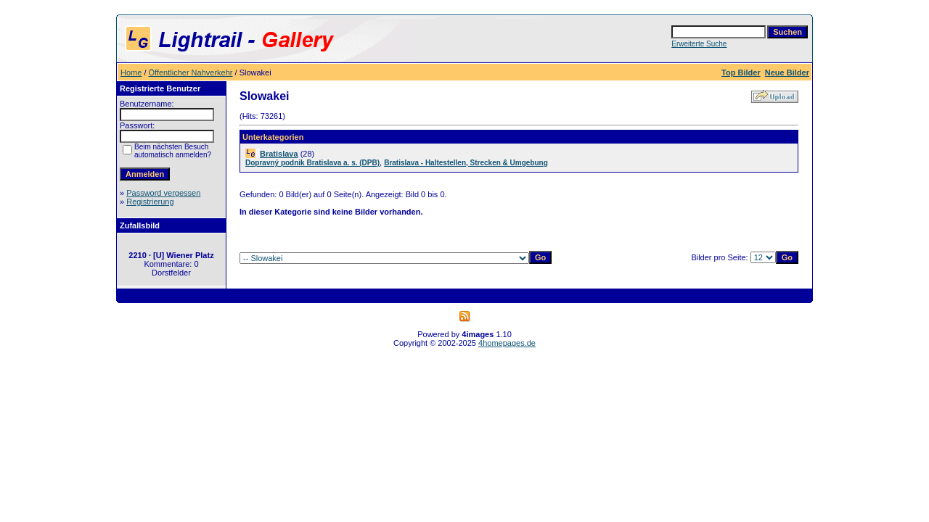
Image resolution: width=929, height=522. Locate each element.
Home (131, 72)
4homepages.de (507, 343)
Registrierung (149, 201)
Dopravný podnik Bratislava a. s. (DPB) (312, 163)
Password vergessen (163, 192)
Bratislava (279, 153)
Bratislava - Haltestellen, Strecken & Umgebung (466, 163)
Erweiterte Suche (699, 44)
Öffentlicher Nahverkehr (191, 72)
